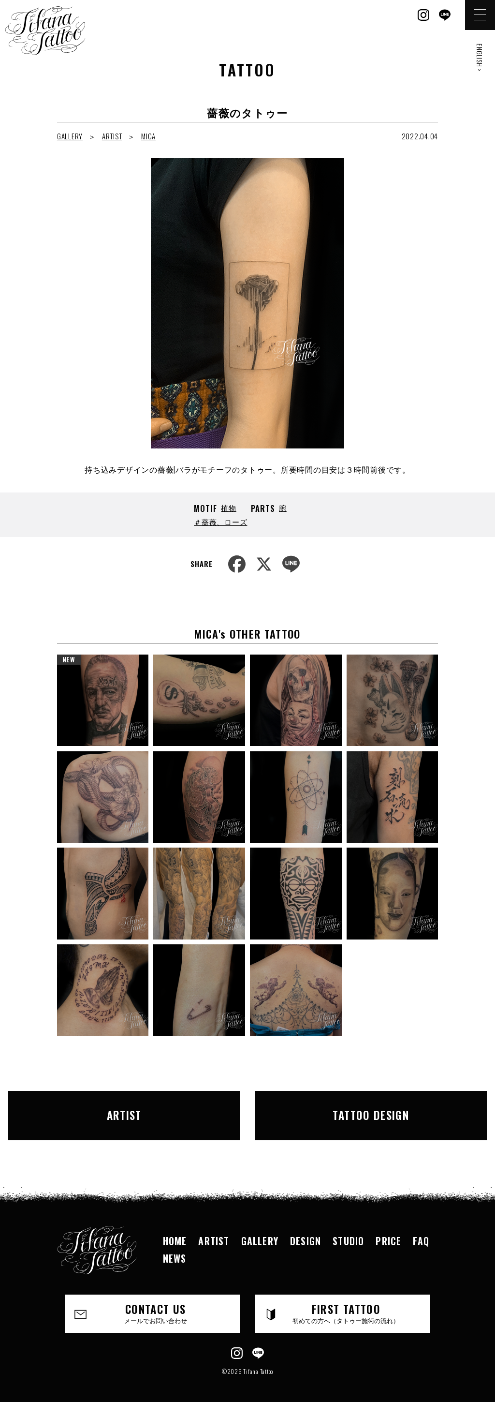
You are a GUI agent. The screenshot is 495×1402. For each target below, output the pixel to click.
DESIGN (305, 1231)
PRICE (388, 1231)
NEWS (175, 1248)
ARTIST (112, 136)
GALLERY (70, 136)
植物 (228, 507)
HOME (175, 1231)
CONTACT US (156, 1303)
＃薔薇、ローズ (220, 521)
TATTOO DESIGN (349, 1110)
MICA (148, 136)
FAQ (421, 1231)
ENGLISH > (480, 58)
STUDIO (348, 1231)
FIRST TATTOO (346, 1303)
